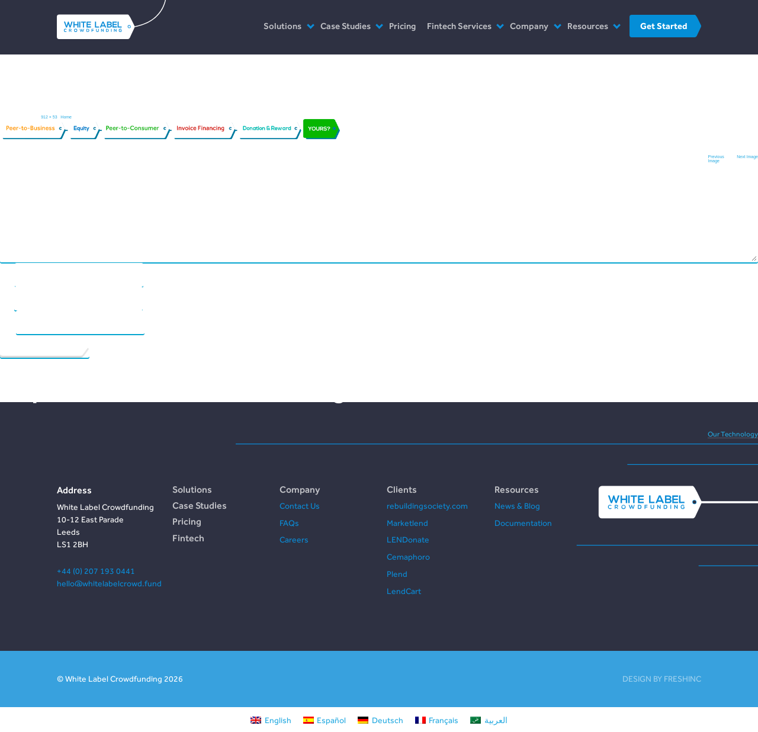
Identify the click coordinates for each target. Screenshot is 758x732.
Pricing (402, 26)
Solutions (282, 26)
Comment (11, 180)
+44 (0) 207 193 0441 (96, 571)
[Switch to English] (271, 719)
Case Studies (345, 26)
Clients (402, 489)
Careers (294, 539)
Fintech (188, 537)
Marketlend (407, 523)
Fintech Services (459, 26)
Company (529, 26)
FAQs (289, 523)
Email (7, 298)
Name (7, 274)
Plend (397, 574)
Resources (587, 26)
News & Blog (517, 506)
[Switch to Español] (324, 719)
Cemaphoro (408, 556)
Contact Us (300, 506)
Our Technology (733, 434)
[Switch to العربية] (488, 719)
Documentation (523, 523)
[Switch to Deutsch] (380, 719)
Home (66, 117)
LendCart (404, 591)
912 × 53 (49, 117)
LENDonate (408, 539)
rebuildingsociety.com (427, 506)
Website (7, 321)
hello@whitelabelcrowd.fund (109, 583)
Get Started (663, 26)
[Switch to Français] (437, 719)
